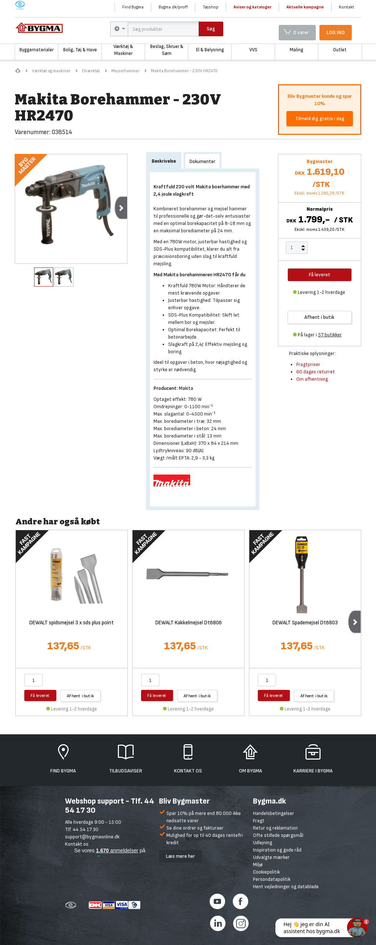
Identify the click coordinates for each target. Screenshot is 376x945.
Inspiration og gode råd (277, 850)
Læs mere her (180, 856)
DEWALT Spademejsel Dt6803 (305, 623)
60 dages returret (315, 372)
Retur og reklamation (275, 828)
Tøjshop (210, 7)
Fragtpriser (308, 364)
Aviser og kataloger (252, 7)
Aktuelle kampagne (305, 7)
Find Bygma (133, 7)
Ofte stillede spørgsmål (278, 835)
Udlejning (262, 842)
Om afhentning (312, 379)
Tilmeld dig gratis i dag (319, 118)
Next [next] (121, 208)
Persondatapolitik (271, 879)
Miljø (258, 864)
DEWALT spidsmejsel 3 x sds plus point (71, 623)
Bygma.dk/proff (173, 7)
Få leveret (40, 695)
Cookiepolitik (266, 872)
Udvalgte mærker (271, 857)
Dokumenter (202, 161)
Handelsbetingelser (273, 813)
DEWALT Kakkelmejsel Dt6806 (188, 623)
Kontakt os (76, 844)
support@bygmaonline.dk (92, 837)
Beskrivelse (164, 161)
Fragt (258, 820)
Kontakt (346, 7)
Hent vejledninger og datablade (286, 886)
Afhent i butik (319, 317)
